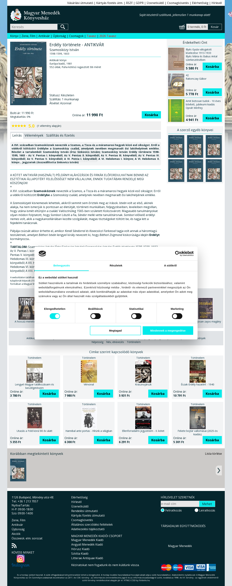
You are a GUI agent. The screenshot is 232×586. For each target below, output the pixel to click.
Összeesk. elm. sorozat (27, 538)
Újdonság (59, 36)
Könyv (14, 36)
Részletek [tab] (116, 265)
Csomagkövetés (178, 3)
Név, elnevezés (115, 342)
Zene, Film (28, 36)
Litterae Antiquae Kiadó (87, 558)
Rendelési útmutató (84, 511)
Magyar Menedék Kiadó (87, 540)
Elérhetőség (200, 3)
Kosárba (151, 115)
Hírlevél (217, 3)
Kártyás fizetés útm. (109, 3)
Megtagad (115, 330)
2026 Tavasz (107, 36)
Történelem (134, 342)
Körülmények (198, 338)
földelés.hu (144, 580)
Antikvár (44, 36)
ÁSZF (129, 3)
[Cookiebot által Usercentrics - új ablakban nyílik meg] (178, 253)
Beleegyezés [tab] (61, 265)
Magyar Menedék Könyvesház (74, 15)
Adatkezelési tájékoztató (88, 529)
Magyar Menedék (180, 546)
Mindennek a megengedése (168, 330)
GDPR (140, 3)
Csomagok (76, 36)
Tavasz (91, 36)
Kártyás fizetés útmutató (88, 515)
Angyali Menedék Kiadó (87, 544)
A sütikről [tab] (170, 265)
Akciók (16, 534)
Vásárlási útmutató (80, 3)
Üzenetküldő (155, 3)
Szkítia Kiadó (79, 554)
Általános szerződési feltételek (92, 525)
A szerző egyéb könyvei (195, 130)
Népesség (97, 342)
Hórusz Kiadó (80, 549)
